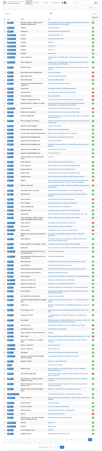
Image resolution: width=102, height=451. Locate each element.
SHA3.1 (10, 168)
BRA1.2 (10, 327)
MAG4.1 (10, 359)
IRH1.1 (10, 156)
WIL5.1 (10, 366)
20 (74, 437)
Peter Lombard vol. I (54, 347)
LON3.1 (10, 264)
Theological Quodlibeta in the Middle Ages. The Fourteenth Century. (68, 285)
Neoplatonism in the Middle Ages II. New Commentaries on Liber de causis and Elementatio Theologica (68, 62)
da (93, 22)
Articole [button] (37, 2)
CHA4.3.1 (11, 395)
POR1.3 (10, 202)
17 (63, 437)
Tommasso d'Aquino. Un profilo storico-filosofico (62, 202)
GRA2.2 (10, 275)
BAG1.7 (10, 136)
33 (31, 440)
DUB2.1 (10, 237)
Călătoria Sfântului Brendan (56, 411)
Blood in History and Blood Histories (59, 129)
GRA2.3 (10, 308)
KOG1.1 (10, 246)
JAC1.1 (10, 115)
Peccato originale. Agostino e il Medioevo (60, 225)
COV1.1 (10, 225)
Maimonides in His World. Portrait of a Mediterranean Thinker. (66, 323)
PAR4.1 (10, 193)
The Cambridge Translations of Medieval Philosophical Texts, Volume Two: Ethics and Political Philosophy (68, 23)
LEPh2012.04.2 (13, 392)
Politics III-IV (51, 46)
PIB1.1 (10, 120)
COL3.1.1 (11, 347)
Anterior (7, 14)
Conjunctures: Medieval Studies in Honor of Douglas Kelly (65, 189)
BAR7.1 (10, 243)
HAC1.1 (10, 88)
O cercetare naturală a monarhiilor (58, 404)
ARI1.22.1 (11, 42)
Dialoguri (50, 331)
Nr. (4, 19)
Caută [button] (46, 2)
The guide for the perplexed (56, 79)
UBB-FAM (34, 449)
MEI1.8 (10, 415)
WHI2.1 (10, 83)
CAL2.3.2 (11, 62)
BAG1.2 (10, 125)
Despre (92, 449)
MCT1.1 (10, 260)
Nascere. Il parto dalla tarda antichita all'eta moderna (64, 216)
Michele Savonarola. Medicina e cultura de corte (62, 132)
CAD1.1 (10, 303)
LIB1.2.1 (11, 221)
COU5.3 (10, 338)
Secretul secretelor (53, 400)
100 (62, 445)
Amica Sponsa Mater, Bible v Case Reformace (61, 408)
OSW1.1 (10, 176)
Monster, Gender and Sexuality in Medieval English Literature (66, 175)
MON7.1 (10, 31)
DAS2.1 (10, 271)
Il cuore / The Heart (53, 152)
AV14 (9, 363)
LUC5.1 (10, 427)
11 (40, 437)
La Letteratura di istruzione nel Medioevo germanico (63, 354)
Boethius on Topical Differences (57, 359)
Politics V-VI (51, 49)
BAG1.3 (10, 152)
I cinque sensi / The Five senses (57, 148)
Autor (22, 19)
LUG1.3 (10, 184)
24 (90, 437)
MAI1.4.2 (11, 255)
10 (36, 437)
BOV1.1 (10, 350)
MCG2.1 (10, 23)
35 (39, 440)
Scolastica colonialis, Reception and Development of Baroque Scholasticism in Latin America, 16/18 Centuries (66, 103)
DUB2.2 (10, 377)
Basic (96, 449)
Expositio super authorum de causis (58, 431)
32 (27, 440)
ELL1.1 (10, 99)
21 (78, 437)
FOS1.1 (10, 216)
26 (4, 440)
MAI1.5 (10, 209)
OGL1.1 (10, 179)
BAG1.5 (10, 144)
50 (58, 445)
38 (50, 440)
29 (16, 440)
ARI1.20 (11, 28)
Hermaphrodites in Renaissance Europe (60, 264)
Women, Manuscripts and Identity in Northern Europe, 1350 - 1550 (67, 213)
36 (43, 440)
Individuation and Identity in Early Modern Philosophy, (64, 242)
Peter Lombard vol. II (54, 343)
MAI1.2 (10, 76)
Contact (86, 449)
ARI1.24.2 (11, 424)
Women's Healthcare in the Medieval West (60, 161)
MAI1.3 (10, 79)
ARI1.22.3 (11, 49)
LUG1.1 (10, 111)
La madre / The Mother (55, 140)
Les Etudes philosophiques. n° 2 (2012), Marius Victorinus (65, 392)
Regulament (80, 449)
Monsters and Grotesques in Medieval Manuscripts (63, 350)
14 (51, 437)
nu (93, 72)
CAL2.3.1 (11, 57)
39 (54, 440)
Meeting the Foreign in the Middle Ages (59, 205)
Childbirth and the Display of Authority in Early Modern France (66, 260)
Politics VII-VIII (52, 53)
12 (44, 437)
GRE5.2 (10, 161)
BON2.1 (10, 129)
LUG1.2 (10, 232)
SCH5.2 (10, 286)
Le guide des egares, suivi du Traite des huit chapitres (64, 209)
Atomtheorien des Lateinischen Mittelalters (61, 198)
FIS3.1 (10, 95)
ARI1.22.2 (11, 46)
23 (86, 437)
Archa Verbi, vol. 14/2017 (55, 363)
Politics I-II (51, 42)
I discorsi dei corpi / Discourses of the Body (60, 136)
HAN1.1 (10, 213)
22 (82, 437)
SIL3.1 (10, 334)
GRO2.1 (10, 412)
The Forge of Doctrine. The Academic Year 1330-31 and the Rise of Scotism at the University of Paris (67, 238)
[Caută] (96, 2)
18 (67, 437)
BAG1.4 (10, 149)
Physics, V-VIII (52, 424)
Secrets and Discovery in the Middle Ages (60, 415)
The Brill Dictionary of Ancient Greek (59, 31)
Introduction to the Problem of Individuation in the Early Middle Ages (68, 275)
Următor (95, 14)
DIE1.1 (10, 387)
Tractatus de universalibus (56, 294)
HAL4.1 (10, 408)
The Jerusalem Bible (54, 95)
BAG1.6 (10, 140)
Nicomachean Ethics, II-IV (55, 35)
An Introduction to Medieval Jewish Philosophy (62, 92)
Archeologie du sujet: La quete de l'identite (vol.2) (62, 229)
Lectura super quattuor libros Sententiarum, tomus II (64, 108)
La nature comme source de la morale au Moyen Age (63, 111)
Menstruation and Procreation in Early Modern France (64, 172)
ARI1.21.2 (11, 39)
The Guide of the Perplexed (56, 250)
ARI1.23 (11, 401)
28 (12, 440)
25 (94, 437)
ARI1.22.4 (11, 53)
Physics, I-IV (51, 420)
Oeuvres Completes (54, 28)
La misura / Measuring (54, 125)
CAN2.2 (10, 404)
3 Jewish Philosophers (54, 72)
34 (35, 440)
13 (48, 437)
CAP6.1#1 (11, 354)
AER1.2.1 (11, 282)
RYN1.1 (10, 92)
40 (58, 440)
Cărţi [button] (29, 2)
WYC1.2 (10, 294)
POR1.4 (10, 165)
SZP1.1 (10, 318)
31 (24, 440)
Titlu (49, 19)
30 (20, 440)
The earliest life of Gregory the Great (59, 83)
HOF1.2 (10, 103)
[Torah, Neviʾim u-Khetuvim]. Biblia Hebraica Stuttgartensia (65, 99)
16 (59, 437)
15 (55, 437)
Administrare (55, 2)
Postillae (50, 427)
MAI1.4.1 (11, 250)
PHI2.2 (10, 72)
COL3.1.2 (11, 343)
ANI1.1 (10, 67)
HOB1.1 (10, 267)
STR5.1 (10, 323)
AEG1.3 (10, 431)
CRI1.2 (10, 133)
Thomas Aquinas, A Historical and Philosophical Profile (64, 165)
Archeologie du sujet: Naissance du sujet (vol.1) (62, 221)
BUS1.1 (10, 189)
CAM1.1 (10, 382)
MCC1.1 (10, 172)
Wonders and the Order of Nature (58, 271)
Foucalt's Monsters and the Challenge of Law (61, 168)
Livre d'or (51, 156)
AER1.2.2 (11, 278)
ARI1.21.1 (11, 35)
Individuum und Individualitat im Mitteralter (61, 278)
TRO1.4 (10, 313)
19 (71, 437)
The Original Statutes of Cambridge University (61, 88)
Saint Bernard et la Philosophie (57, 327)
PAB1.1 (10, 198)
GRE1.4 (10, 331)
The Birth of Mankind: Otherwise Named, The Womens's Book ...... (67, 267)
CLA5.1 (10, 205)
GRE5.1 (10, 289)
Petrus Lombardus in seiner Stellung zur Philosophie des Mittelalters (68, 246)
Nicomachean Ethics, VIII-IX (56, 38)
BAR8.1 (10, 371)
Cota (8, 19)
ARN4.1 (10, 298)
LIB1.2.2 (11, 229)
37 (47, 440)
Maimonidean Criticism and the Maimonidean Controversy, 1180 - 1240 (69, 334)
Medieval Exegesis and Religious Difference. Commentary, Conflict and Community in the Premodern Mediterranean (69, 319)
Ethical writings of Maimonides (57, 76)
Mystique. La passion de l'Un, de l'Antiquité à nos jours (64, 387)
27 (8, 440)
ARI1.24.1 (11, 420)
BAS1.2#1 (11, 108)
